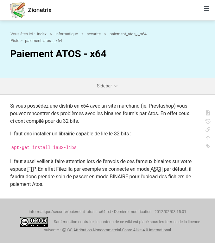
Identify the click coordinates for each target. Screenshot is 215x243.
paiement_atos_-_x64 (128, 34)
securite (94, 34)
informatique (66, 34)
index (42, 34)
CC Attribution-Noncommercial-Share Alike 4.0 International (119, 230)
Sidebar (107, 86)
